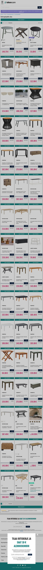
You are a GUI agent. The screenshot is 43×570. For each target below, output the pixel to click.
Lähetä (28, 526)
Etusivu (2, 14)
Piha (5, 14)
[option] (2, 40)
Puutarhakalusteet (10, 14)
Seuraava (10, 22)
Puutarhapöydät (17, 14)
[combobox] (19, 7)
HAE (39, 7)
